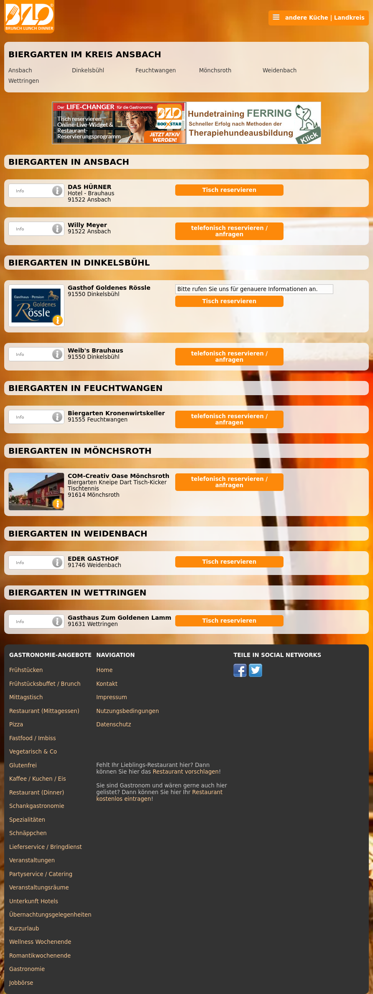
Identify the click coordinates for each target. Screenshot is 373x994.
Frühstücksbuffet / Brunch (45, 684)
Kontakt (107, 684)
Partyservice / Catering (40, 874)
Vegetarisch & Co (33, 752)
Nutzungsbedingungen (127, 711)
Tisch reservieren (229, 190)
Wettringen (23, 81)
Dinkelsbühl (88, 70)
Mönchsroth (215, 70)
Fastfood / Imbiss (32, 738)
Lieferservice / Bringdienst (45, 847)
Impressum (111, 697)
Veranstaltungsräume (39, 887)
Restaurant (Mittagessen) (44, 711)
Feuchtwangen (155, 70)
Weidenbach (279, 70)
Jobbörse (21, 983)
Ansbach (20, 70)
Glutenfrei (23, 765)
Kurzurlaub (24, 928)
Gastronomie (27, 969)
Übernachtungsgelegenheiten (50, 915)
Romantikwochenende (40, 956)
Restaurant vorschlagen (186, 772)
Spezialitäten (27, 820)
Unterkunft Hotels (33, 901)
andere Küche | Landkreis (319, 17)
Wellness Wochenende (40, 942)
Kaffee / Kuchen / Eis (37, 779)
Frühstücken (26, 670)
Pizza (16, 724)
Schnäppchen (28, 833)
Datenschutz (113, 724)
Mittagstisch (26, 697)
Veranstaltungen (32, 860)
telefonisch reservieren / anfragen (229, 231)
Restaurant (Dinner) (36, 793)
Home (104, 670)
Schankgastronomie (36, 806)
